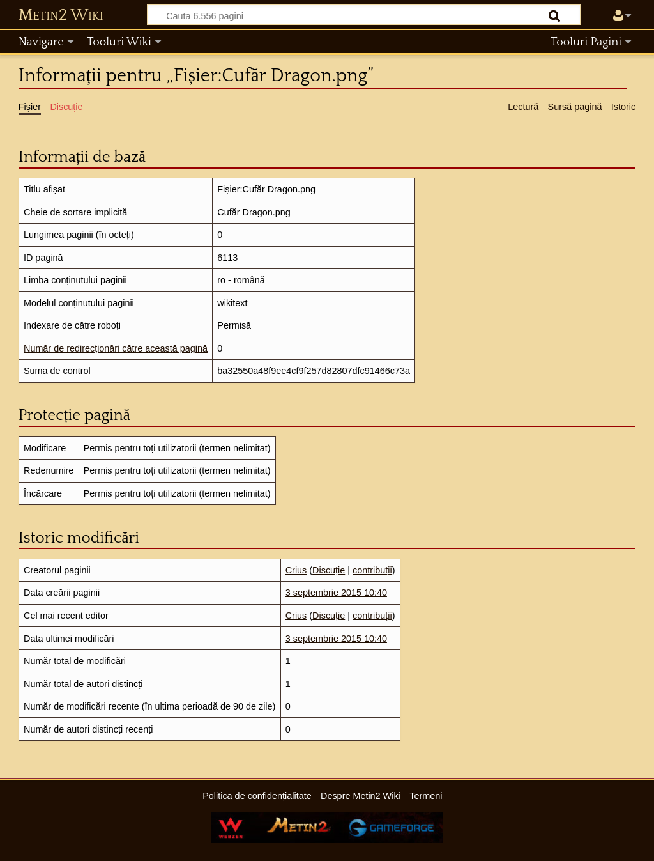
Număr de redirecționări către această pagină (116, 348)
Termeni (425, 796)
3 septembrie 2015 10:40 (336, 592)
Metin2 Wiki (61, 15)
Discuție (328, 570)
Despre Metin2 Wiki (360, 796)
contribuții (372, 570)
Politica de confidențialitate (256, 796)
